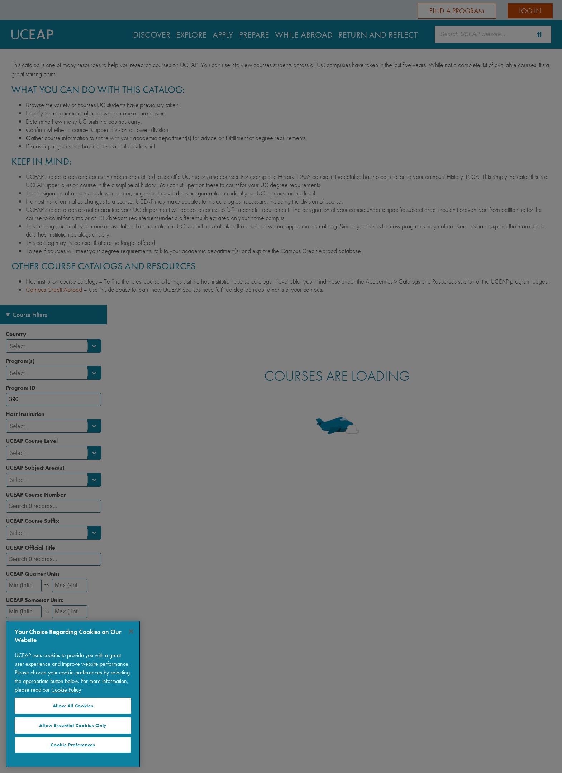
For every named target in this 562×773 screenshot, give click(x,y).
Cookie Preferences (73, 745)
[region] (73, 694)
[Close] (131, 631)
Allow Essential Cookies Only (73, 725)
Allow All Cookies (73, 706)
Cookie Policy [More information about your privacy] (66, 689)
